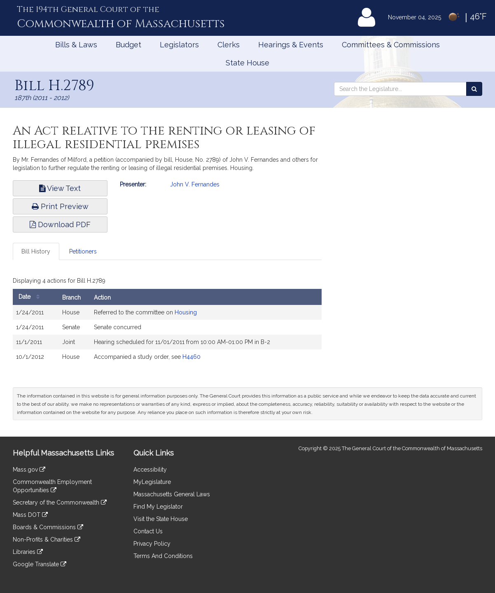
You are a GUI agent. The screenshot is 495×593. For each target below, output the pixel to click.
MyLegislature (152, 482)
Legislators (179, 44)
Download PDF (60, 224)
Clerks (228, 44)
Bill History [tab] (35, 251)
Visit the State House (160, 519)
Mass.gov (29, 469)
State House (247, 62)
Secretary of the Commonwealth (60, 502)
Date (31, 297)
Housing (186, 312)
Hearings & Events (290, 44)
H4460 (191, 356)
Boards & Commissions (48, 527)
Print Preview (60, 206)
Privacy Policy (151, 543)
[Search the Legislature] (474, 89)
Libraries (28, 552)
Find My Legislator (158, 506)
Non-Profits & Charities (46, 539)
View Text (60, 188)
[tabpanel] (167, 321)
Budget (128, 44)
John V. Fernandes (194, 184)
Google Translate (39, 564)
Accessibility (150, 469)
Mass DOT (30, 515)
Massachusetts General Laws (171, 494)
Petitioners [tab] (83, 251)
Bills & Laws (76, 44)
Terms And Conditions (163, 556)
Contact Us (148, 531)
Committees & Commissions (391, 44)
